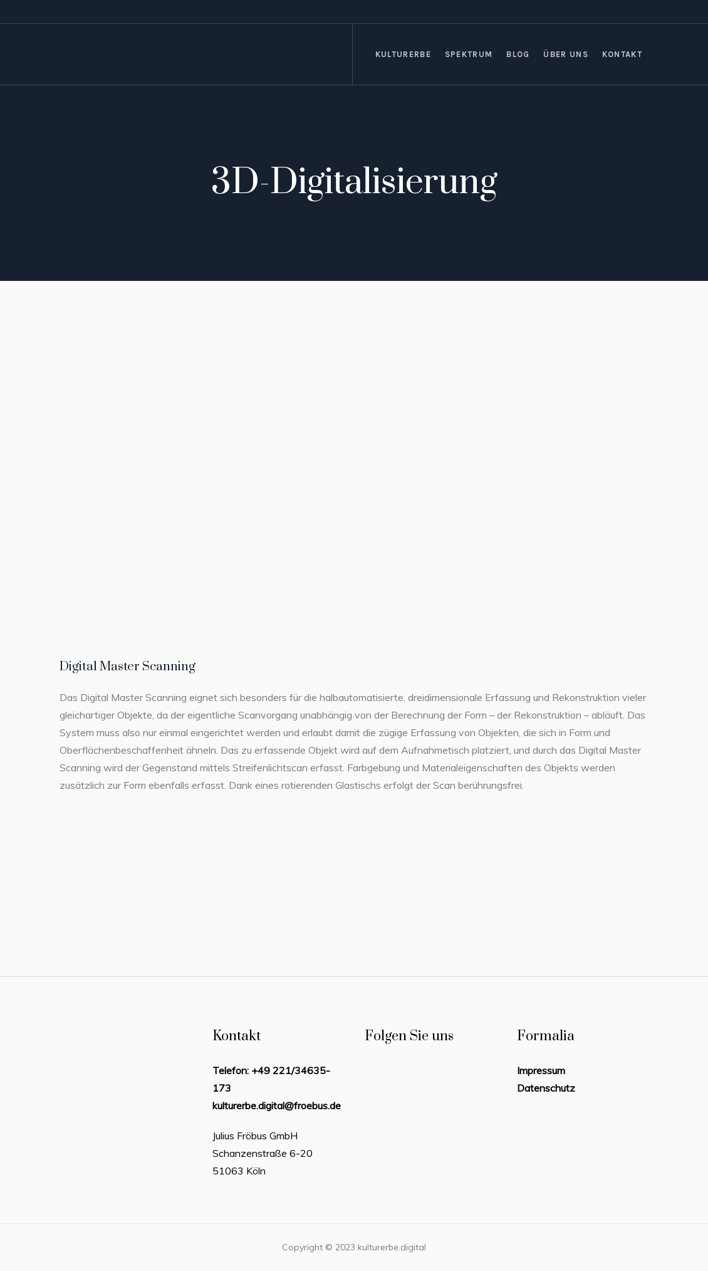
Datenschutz (546, 1088)
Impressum (541, 1070)
